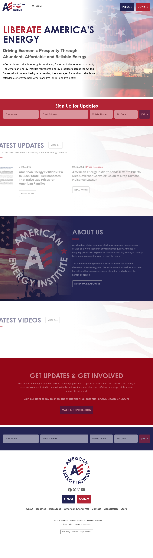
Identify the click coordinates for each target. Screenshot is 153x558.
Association (111, 509)
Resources (55, 509)
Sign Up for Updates (76, 106)
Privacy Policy (67, 524)
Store (124, 509)
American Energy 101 (76, 509)
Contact (96, 509)
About (29, 509)
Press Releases (90, 167)
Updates (41, 509)
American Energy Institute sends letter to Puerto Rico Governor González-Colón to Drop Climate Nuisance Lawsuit (102, 176)
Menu (37, 6)
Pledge (127, 6)
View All (52, 145)
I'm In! (145, 114)
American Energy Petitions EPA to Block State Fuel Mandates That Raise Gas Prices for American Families (37, 178)
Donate (143, 6)
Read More (23, 193)
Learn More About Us (83, 283)
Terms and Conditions (82, 524)
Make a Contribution (76, 410)
